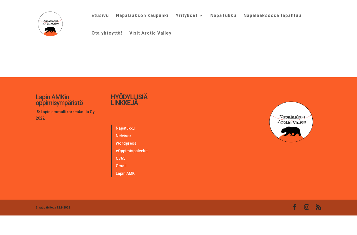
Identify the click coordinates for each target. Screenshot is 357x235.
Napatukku (125, 128)
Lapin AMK (125, 173)
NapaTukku (223, 16)
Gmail (121, 166)
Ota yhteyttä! (106, 33)
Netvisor (123, 136)
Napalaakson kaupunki (142, 16)
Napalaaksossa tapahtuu (272, 16)
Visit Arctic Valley (150, 33)
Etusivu (100, 16)
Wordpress (126, 143)
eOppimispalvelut (132, 151)
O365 (120, 158)
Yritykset (186, 16)
